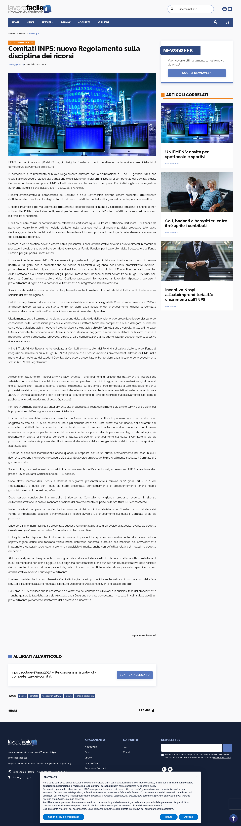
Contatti (127, 752)
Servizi (11, 34)
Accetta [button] (188, 816)
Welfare (92, 22)
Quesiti (88, 752)
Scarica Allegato (135, 675)
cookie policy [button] (149, 786)
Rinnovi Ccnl (91, 763)
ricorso (22, 696)
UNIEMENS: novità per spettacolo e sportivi (187, 154)
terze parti (95, 789)
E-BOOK (58, 22)
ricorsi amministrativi (51, 696)
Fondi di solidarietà (84, 696)
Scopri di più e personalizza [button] (63, 816)
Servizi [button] (41, 22)
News (27, 22)
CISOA (68, 696)
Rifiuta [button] (168, 816)
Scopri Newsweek (197, 73)
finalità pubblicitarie (80, 795)
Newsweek (91, 747)
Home (14, 22)
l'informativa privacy (222, 757)
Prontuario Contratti (95, 768)
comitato (34, 696)
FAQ (125, 747)
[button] (218, 22)
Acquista (75, 22)
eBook (88, 757)
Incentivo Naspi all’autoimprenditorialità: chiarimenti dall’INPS (189, 295)
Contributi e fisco (21, 43)
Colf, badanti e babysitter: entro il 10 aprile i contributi (196, 223)
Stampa (146, 710)
